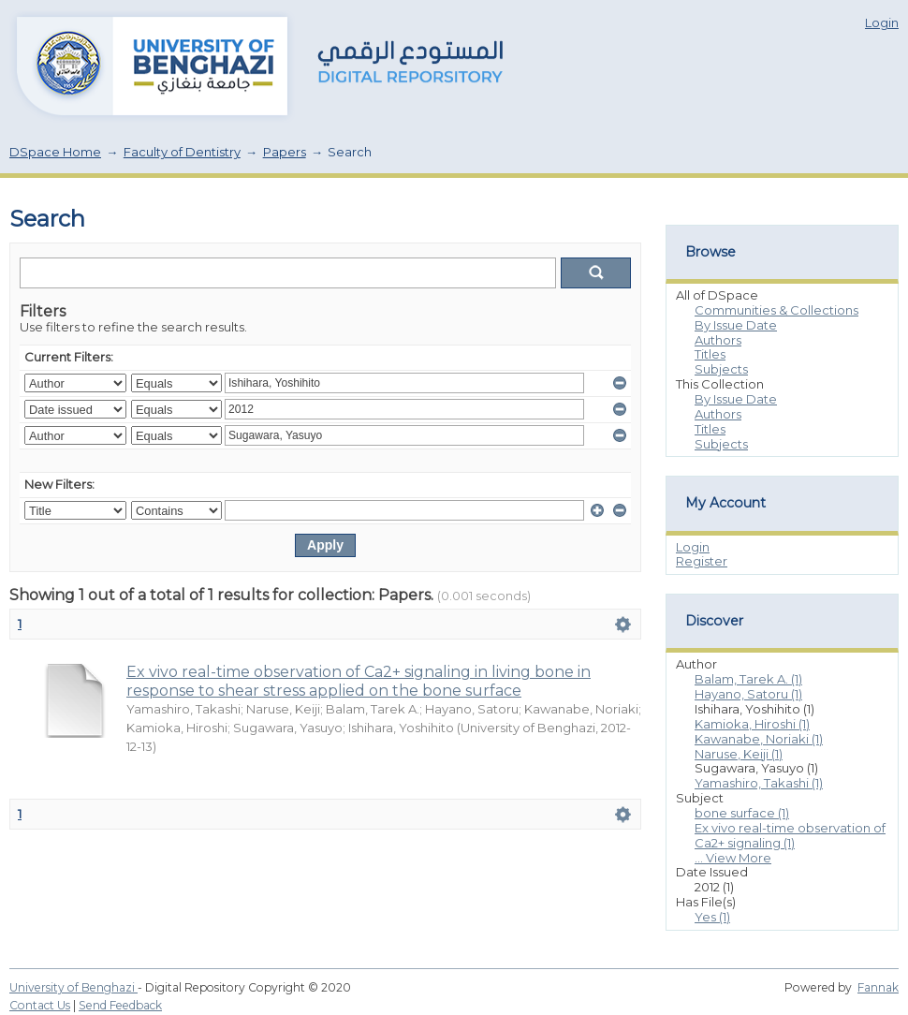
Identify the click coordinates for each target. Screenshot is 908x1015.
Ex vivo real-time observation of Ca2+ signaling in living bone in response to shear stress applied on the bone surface (358, 681)
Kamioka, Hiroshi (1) (752, 723)
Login (882, 22)
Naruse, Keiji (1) (739, 753)
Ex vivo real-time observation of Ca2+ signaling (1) (790, 835)
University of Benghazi (73, 987)
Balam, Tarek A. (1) (748, 678)
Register (701, 560)
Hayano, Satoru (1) (748, 693)
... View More (733, 857)
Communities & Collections (776, 309)
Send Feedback (120, 1005)
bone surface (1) (742, 812)
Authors (718, 339)
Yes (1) (712, 916)
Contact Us (39, 1005)
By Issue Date (736, 324)
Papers (284, 151)
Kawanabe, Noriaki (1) (759, 738)
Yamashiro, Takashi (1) (759, 782)
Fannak (878, 987)
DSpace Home (55, 151)
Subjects (721, 368)
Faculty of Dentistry (182, 151)
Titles (710, 353)
